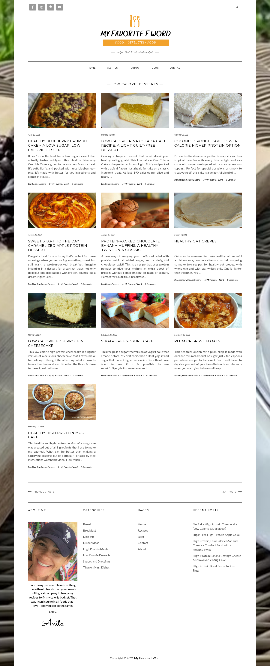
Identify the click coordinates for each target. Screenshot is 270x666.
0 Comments (77, 184)
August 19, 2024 (108, 235)
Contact (176, 68)
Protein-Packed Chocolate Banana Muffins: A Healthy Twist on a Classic (130, 245)
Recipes (143, 530)
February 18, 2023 (182, 335)
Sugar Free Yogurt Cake (127, 341)
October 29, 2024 (181, 135)
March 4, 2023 (34, 335)
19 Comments (151, 375)
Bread (87, 524)
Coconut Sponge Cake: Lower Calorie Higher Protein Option (207, 143)
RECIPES (113, 68)
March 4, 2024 (180, 235)
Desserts (178, 179)
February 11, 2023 (36, 426)
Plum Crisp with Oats (197, 341)
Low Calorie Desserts (37, 184)
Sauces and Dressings (96, 561)
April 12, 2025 (34, 135)
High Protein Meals (95, 549)
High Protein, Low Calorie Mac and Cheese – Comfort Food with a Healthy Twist (215, 545)
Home (92, 68)
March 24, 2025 (108, 135)
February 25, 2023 (109, 335)
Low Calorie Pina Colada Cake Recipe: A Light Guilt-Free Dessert (133, 145)
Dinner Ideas (91, 542)
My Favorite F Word (147, 658)
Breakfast (32, 284)
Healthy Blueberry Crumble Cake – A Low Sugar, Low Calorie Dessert (58, 145)
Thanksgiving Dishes (96, 567)
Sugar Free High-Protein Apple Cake (216, 534)
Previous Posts (44, 491)
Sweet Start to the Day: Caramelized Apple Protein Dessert (57, 245)
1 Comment (150, 184)
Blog (155, 68)
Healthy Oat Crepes (195, 241)
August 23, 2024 (35, 235)
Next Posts (228, 491)
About (136, 68)
